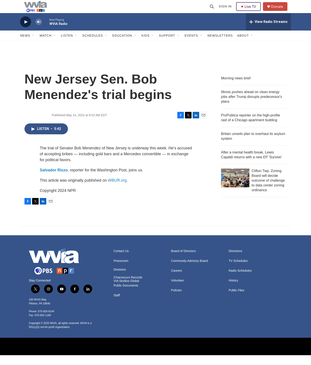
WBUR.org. (118, 190)
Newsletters (220, 45)
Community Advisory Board (189, 270)
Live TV (249, 11)
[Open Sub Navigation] (33, 45)
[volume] (38, 32)
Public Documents (126, 295)
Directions (235, 261)
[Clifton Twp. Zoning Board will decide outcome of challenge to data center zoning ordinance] (235, 187)
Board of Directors (183, 261)
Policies (176, 300)
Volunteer (177, 290)
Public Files (236, 300)
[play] (25, 31)
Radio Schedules (240, 280)
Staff (117, 305)
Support (167, 45)
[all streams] (268, 31)
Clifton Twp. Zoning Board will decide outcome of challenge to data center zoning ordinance (268, 190)
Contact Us (121, 261)
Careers (176, 280)
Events (191, 45)
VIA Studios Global (126, 290)
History (233, 290)
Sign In (225, 11)
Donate (280, 11)
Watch (46, 45)
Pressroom (121, 270)
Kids (146, 45)
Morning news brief (236, 88)
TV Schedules (238, 270)
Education (122, 45)
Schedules (92, 45)
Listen (67, 45)
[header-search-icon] (212, 11)
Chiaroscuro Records (128, 287)
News (25, 45)
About (243, 45)
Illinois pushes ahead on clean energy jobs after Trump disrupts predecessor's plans (251, 106)
